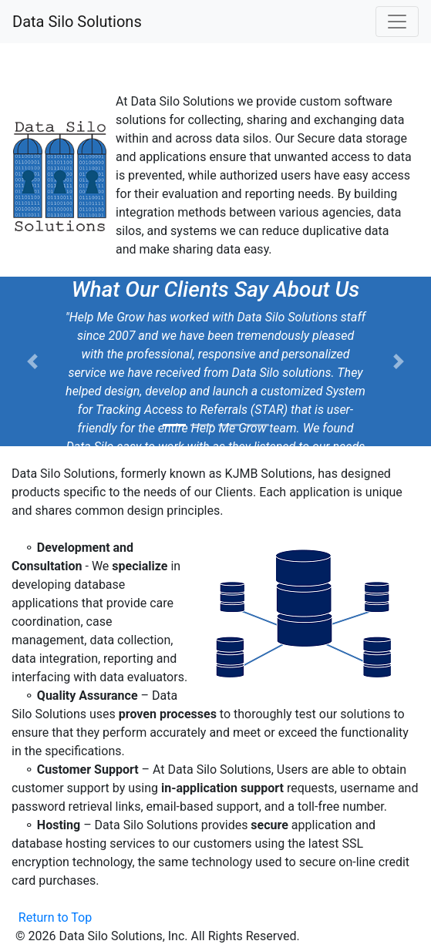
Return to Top (55, 917)
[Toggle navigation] (397, 21)
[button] (32, 361)
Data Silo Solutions (77, 21)
